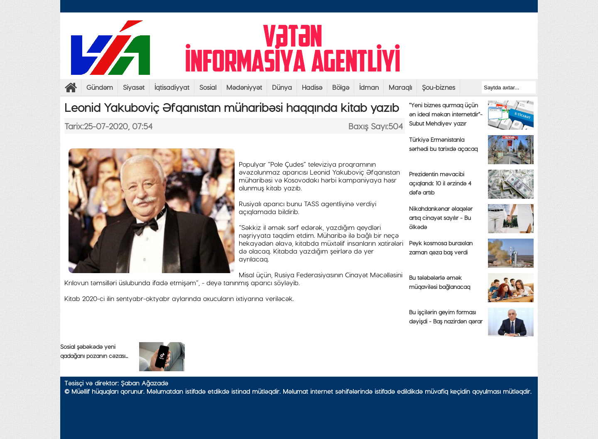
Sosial (207, 87)
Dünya (282, 87)
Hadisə (312, 87)
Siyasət (134, 87)
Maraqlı (400, 87)
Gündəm (99, 87)
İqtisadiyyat (171, 87)
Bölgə (340, 87)
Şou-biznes (438, 87)
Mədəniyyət (244, 87)
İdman (369, 87)
